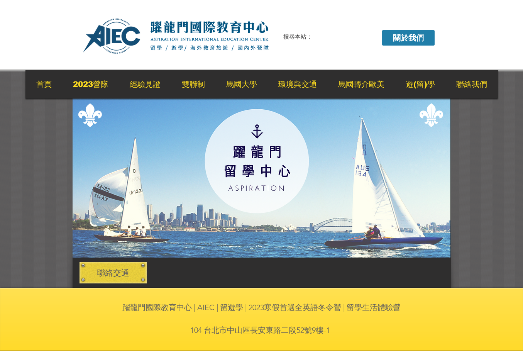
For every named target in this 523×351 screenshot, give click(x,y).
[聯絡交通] (113, 272)
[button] (408, 38)
